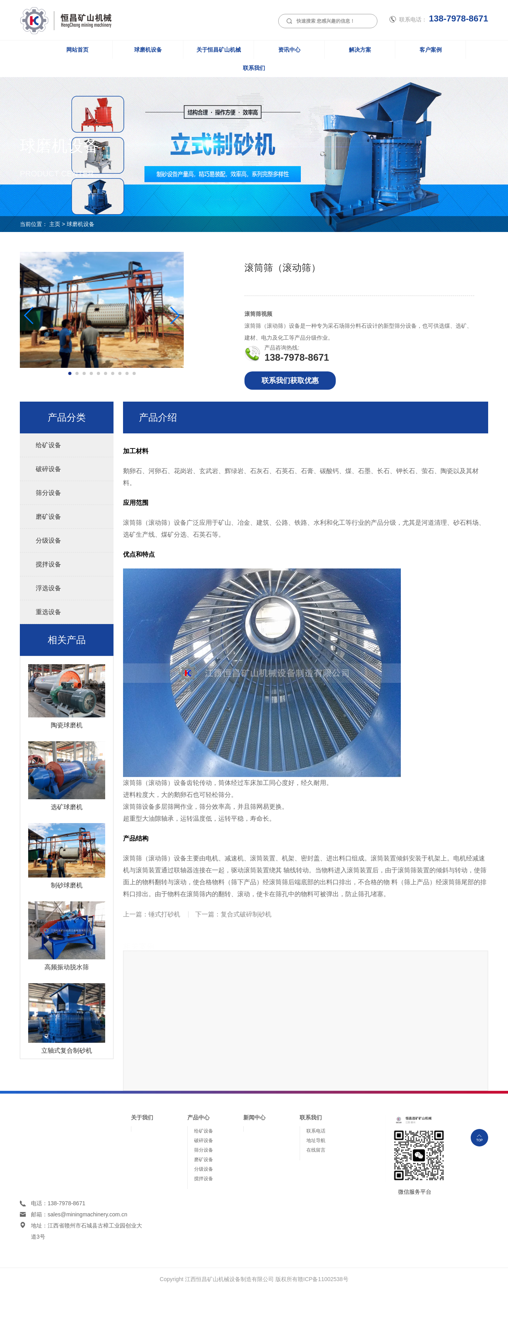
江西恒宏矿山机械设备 (61, 18)
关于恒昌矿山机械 (218, 49)
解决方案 (360, 49)
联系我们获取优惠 (290, 381)
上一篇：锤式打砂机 (151, 914)
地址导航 (315, 1140)
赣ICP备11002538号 (323, 1279)
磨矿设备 (48, 516)
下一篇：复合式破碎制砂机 (233, 914)
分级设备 (48, 540)
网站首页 (77, 49)
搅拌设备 (48, 564)
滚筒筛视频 (258, 314)
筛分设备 (48, 492)
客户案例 (430, 49)
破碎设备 (48, 469)
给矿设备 (48, 445)
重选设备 (48, 612)
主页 (54, 224)
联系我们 (254, 68)
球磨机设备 (148, 49)
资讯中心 (289, 49)
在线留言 (315, 1150)
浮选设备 (48, 588)
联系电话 (315, 1131)
